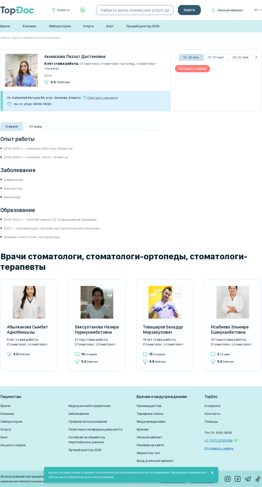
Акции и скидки (12, 445)
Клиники (29, 26)
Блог (110, 26)
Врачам (143, 429)
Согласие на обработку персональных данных (86, 439)
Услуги (88, 26)
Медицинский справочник (89, 406)
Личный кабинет (230, 10)
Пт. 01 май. (216, 57)
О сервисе (212, 406)
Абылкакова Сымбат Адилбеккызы (27, 329)
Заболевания (78, 414)
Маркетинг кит (148, 453)
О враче (12, 126)
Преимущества (149, 406)
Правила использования (87, 421)
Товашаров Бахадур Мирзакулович (163, 329)
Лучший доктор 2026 (142, 26)
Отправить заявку (219, 448)
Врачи (5, 26)
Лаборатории (60, 26)
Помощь (211, 421)
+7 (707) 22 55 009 (219, 440)
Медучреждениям (151, 421)
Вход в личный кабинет (155, 461)
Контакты (212, 414)
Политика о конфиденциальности (95, 429)
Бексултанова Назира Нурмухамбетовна (97, 329)
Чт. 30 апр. (191, 57)
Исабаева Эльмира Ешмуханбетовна (230, 329)
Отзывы (35, 126)
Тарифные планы (150, 414)
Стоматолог (89, 64)
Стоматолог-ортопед (117, 64)
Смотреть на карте (102, 98)
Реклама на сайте (150, 445)
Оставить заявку (192, 69)
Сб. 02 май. (240, 57)
